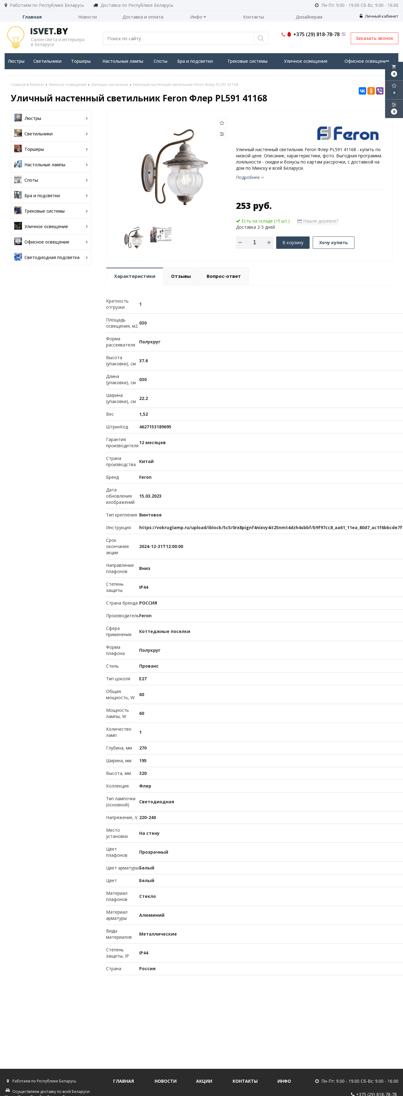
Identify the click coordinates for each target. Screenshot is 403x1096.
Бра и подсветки (195, 61)
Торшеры (81, 61)
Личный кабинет (379, 16)
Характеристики (134, 276)
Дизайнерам (309, 17)
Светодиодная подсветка (51, 257)
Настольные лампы (122, 61)
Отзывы (181, 276)
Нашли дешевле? (317, 221)
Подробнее (250, 177)
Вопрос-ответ (224, 276)
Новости (87, 17)
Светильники (47, 61)
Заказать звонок (374, 38)
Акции (204, 1081)
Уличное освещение (306, 61)
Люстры (16, 61)
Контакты (253, 17)
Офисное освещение (367, 61)
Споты (160, 61)
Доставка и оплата (142, 17)
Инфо (198, 17)
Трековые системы (247, 61)
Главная (32, 17)
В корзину (292, 242)
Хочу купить (333, 242)
